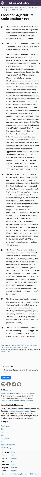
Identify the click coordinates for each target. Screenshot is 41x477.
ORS (16, 468)
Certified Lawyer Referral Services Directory (17, 401)
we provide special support (19, 411)
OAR (12, 468)
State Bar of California (12, 394)
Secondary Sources (8, 445)
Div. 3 (31, 8)
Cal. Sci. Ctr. (14, 10)
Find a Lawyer (6, 426)
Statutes (14, 458)
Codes (7, 8)
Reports (4, 441)
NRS (12, 461)
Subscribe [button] (5, 378)
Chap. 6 (6, 10)
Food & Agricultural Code (19, 8)
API (2, 435)
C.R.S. (13, 455)
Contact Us (5, 438)
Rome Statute (15, 474)
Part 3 (37, 8)
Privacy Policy (6, 448)
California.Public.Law (19, 3)
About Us (4, 432)
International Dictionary (30, 474)
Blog (2, 429)
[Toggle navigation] (37, 3)
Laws (12, 464)
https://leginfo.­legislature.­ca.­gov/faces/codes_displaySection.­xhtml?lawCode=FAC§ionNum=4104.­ (19, 347)
